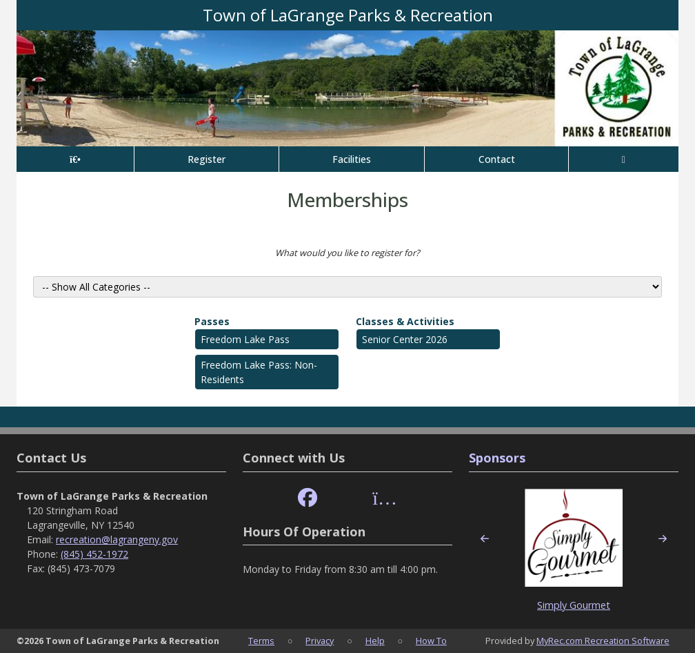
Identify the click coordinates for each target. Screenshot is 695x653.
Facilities (351, 159)
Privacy (319, 640)
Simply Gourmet (573, 605)
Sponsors (497, 457)
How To (431, 640)
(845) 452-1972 (94, 554)
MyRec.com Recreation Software (602, 640)
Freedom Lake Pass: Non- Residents (259, 372)
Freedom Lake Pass (245, 339)
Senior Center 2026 (404, 339)
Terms (261, 640)
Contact (497, 159)
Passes (212, 321)
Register (206, 159)
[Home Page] (75, 159)
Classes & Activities (405, 321)
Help (375, 640)
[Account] (623, 159)
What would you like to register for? (347, 252)
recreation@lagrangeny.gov (117, 539)
